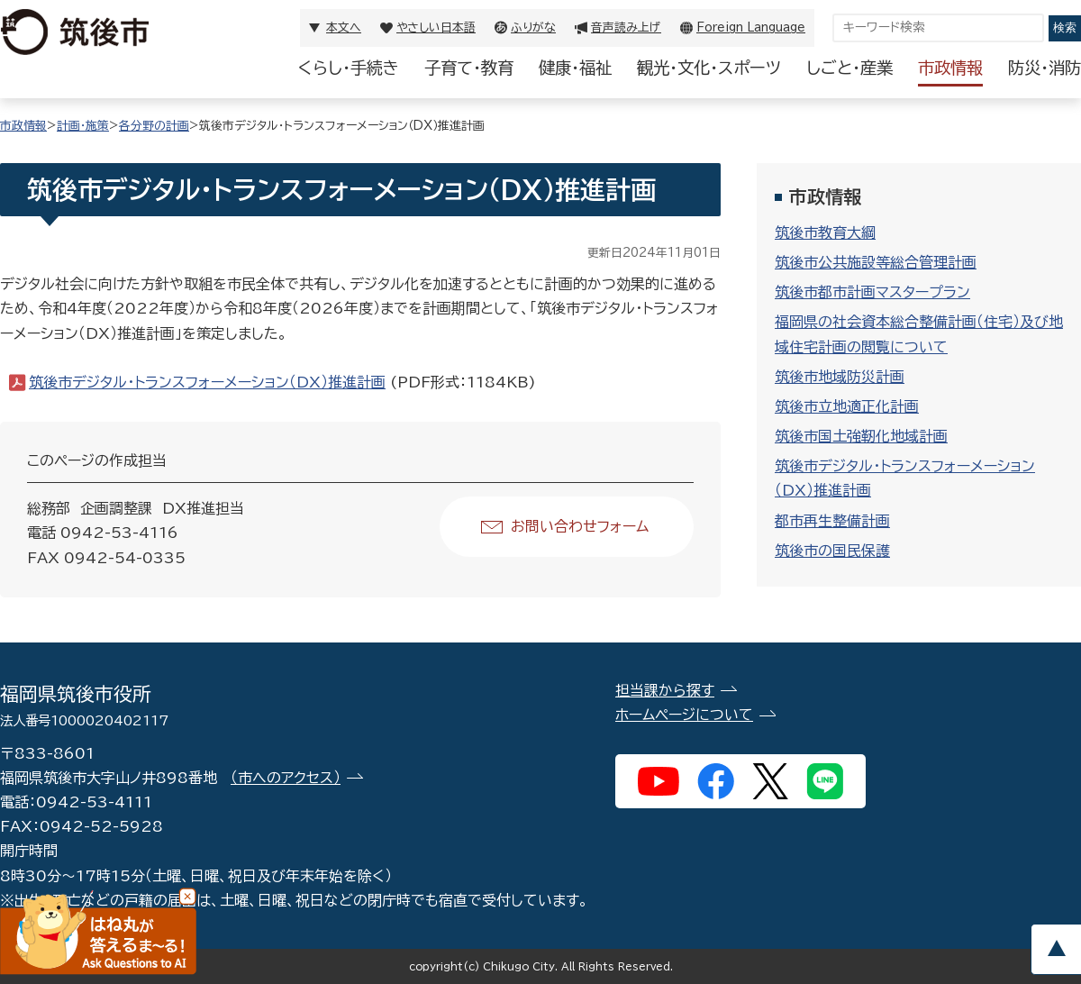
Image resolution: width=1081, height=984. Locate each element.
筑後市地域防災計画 (839, 376)
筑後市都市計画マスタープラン (872, 292)
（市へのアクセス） (286, 777)
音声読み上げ (626, 27)
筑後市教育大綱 (825, 232)
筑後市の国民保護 (832, 550)
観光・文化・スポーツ (709, 67)
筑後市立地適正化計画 (847, 406)
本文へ (343, 27)
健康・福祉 (575, 67)
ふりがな (533, 27)
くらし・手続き (348, 67)
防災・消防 (1044, 67)
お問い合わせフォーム (580, 526)
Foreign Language (750, 27)
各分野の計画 (154, 126)
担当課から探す (664, 690)
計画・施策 (83, 126)
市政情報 (950, 67)
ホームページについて (684, 714)
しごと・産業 (849, 67)
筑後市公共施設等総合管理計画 (876, 262)
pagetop (1056, 949)
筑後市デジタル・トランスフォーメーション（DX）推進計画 (207, 382)
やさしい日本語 (436, 27)
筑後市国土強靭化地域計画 (861, 436)
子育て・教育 (468, 67)
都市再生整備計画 (832, 521)
